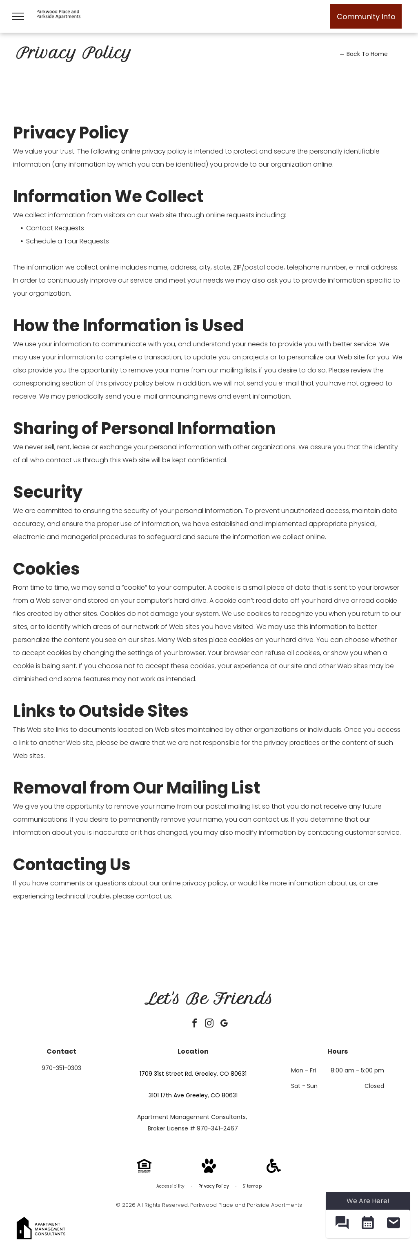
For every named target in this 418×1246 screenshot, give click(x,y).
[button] (342, 1224)
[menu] (18, 16)
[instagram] (209, 1024)
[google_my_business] (223, 1024)
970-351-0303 (61, 1068)
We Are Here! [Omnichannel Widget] (368, 1201)
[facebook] (194, 1024)
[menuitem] (171, 1186)
